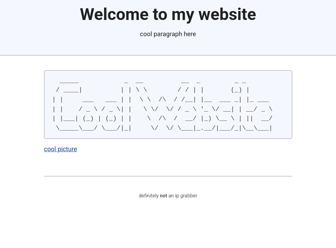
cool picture (60, 149)
